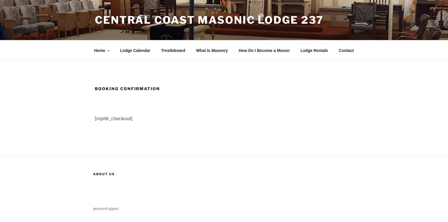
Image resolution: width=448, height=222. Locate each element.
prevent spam (106, 208)
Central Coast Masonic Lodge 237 (209, 20)
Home (102, 50)
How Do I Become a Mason (264, 50)
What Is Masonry (212, 50)
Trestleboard (173, 50)
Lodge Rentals (314, 50)
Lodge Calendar (135, 50)
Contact (346, 50)
